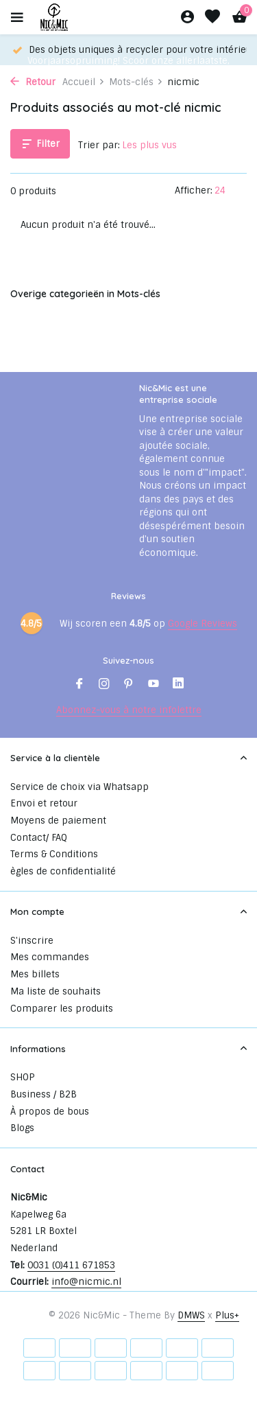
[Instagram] (104, 685)
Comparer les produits (61, 1008)
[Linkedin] (178, 685)
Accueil (83, 82)
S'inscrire (31, 940)
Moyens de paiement (58, 820)
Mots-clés (136, 82)
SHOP (22, 1077)
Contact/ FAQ (38, 838)
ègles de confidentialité (63, 871)
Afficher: (193, 190)
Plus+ (227, 1315)
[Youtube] (153, 685)
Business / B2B (43, 1094)
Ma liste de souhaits (55, 991)
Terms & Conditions (54, 854)
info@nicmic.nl (86, 1282)
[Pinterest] (128, 685)
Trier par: (99, 145)
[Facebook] (79, 685)
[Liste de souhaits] (212, 17)
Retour (33, 82)
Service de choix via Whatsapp (79, 787)
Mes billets (35, 974)
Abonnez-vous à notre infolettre (128, 710)
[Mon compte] (187, 17)
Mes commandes (49, 957)
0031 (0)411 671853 (71, 1265)
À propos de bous (49, 1111)
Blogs (22, 1128)
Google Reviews (202, 623)
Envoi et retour (43, 803)
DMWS (191, 1315)
